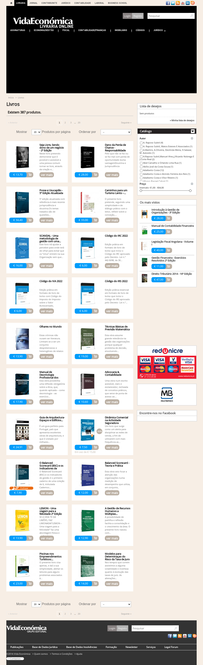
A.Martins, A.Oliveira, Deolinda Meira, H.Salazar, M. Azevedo (166, 151)
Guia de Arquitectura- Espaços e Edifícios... (52, 419)
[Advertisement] (101, 63)
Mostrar (21, 132)
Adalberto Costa (153, 170)
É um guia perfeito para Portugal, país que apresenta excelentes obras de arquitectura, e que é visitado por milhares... (51, 434)
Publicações (16, 647)
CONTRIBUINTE (49, 3)
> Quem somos (40, 653)
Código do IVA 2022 (50, 281)
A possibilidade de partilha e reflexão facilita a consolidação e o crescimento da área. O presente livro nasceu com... (117, 524)
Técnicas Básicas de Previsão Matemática (117, 328)
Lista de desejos (150, 106)
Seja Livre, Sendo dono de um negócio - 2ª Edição (51, 147)
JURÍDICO (65, 3)
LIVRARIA (20, 3)
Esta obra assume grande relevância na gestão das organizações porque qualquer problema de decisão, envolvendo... (117, 343)
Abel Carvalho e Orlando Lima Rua (162, 162)
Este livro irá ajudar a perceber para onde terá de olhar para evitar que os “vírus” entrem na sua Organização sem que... (51, 251)
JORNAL (33, 3)
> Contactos (14, 658)
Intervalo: (144, 187)
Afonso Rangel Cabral (155, 181)
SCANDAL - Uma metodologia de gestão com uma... (50, 238)
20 (79, 122)
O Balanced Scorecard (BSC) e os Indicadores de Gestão (51, 467)
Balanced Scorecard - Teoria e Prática (117, 464)
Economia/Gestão (44, 30)
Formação (111, 647)
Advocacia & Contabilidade (113, 373)
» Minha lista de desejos (182, 120)
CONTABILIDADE (82, 3)
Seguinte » (126, 122)
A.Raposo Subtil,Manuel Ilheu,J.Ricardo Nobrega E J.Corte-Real (167, 158)
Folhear (24, 488)
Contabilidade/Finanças (92, 30)
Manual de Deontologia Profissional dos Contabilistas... (48, 376)
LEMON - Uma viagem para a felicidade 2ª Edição (50, 511)
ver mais (47, 175)
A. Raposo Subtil (153, 142)
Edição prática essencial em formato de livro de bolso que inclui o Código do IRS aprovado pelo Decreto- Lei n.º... (117, 296)
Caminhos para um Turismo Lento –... (116, 191)
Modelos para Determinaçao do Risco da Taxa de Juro (117, 556)
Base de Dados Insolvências (81, 647)
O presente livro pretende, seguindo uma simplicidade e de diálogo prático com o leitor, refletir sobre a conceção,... (117, 206)
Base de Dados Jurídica (44, 647)
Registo (137, 16)
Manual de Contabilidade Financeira (172, 225)
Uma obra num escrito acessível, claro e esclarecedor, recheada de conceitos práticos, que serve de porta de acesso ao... (116, 388)
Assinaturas (17, 30)
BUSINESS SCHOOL (117, 3)
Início (11, 97)
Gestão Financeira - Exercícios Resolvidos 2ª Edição (168, 259)
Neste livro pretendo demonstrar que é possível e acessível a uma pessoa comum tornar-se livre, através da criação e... (50, 161)
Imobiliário (121, 30)
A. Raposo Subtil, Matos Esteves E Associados (167, 146)
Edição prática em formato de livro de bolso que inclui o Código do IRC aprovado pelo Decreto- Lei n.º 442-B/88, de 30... (117, 252)
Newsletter (131, 647)
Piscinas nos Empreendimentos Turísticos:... (50, 556)
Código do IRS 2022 (116, 281)
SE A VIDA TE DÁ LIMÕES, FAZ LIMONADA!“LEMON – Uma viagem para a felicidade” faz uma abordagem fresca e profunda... (50, 526)
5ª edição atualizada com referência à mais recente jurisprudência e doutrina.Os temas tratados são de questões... (52, 206)
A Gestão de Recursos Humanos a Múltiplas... (117, 511)
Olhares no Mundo (50, 326)
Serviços (151, 647)
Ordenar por (87, 132)
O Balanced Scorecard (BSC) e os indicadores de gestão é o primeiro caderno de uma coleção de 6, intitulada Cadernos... (51, 479)
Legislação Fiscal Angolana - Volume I (172, 243)
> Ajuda (78, 653)
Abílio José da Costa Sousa (158, 166)
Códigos (140, 30)
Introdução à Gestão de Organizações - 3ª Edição (165, 211)
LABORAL (99, 3)
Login (127, 16)
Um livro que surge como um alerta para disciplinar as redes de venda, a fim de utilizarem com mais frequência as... (116, 434)
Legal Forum (171, 647)
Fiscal (66, 30)
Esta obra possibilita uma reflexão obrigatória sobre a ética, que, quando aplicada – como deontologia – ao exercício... (52, 388)
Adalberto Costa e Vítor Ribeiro (160, 177)
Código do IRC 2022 (116, 235)
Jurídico (157, 31)
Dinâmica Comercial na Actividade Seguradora (116, 420)
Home (11, 3)
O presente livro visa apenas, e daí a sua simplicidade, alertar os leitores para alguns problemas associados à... (51, 570)
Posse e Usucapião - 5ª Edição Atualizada (51, 191)
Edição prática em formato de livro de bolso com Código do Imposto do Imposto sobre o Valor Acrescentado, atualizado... (50, 299)
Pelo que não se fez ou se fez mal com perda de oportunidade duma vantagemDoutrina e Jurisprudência (117, 160)
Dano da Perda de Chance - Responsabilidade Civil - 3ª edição (115, 149)
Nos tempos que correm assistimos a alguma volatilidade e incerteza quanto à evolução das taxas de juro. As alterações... (117, 570)
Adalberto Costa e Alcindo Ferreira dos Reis (166, 173)
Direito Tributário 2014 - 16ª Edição (171, 273)
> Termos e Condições (61, 653)
